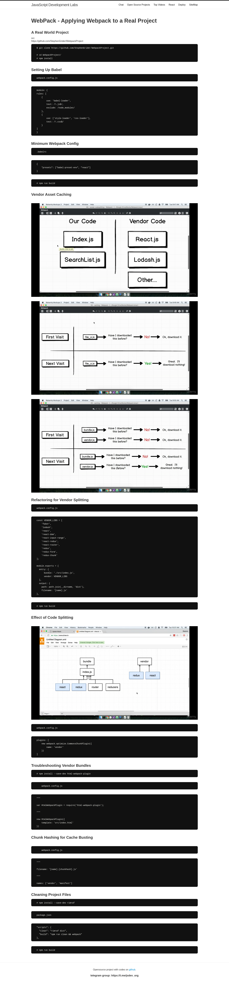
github (132, 969)
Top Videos (159, 5)
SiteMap (193, 5)
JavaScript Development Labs (54, 5)
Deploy (182, 5)
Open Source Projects (138, 5)
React (172, 5)
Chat (121, 5)
